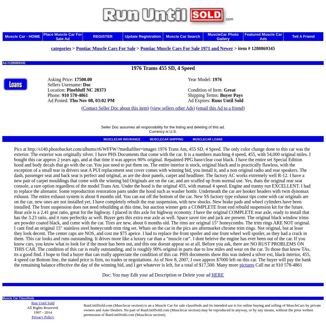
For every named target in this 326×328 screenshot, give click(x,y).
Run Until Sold (42, 303)
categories (61, 48)
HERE (217, 274)
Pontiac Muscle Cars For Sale (105, 48)
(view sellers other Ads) (172, 108)
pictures (247, 264)
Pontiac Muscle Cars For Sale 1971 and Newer (186, 48)
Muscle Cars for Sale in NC (20, 284)
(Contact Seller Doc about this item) (115, 108)
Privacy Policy (43, 317)
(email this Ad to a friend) (220, 108)
